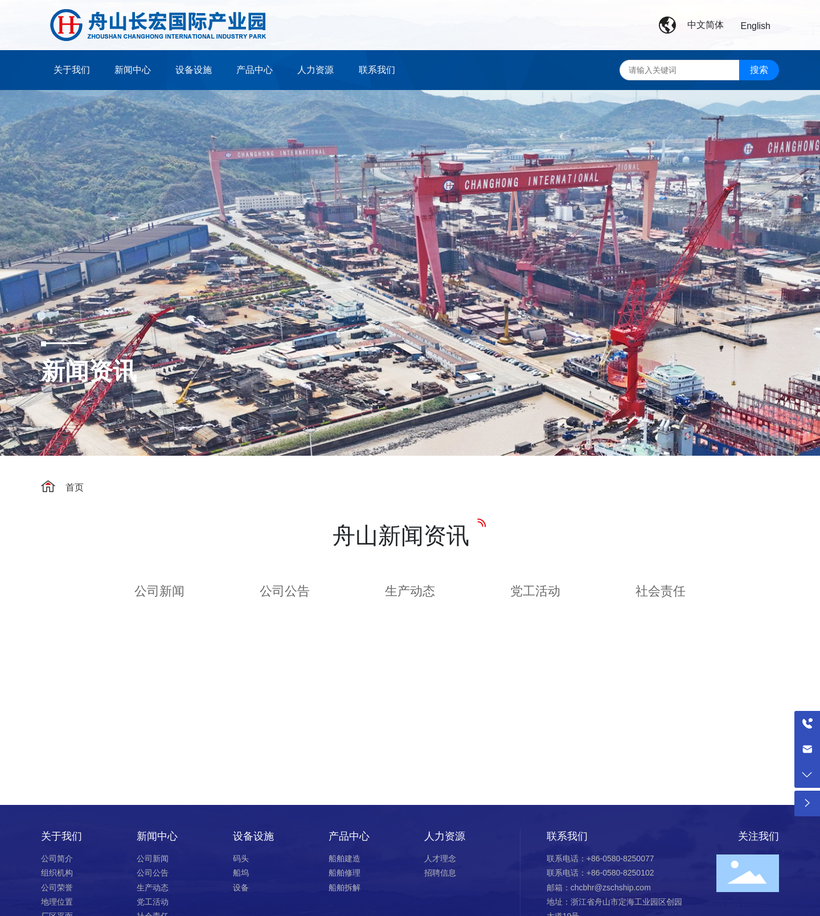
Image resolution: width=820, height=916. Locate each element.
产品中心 (349, 836)
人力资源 (444, 836)
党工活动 (535, 591)
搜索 (759, 70)
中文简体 (705, 25)
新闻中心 (157, 836)
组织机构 (58, 872)
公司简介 (57, 858)
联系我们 (567, 836)
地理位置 (57, 901)
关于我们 (61, 836)
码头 (242, 858)
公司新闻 (159, 591)
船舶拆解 (344, 887)
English (755, 26)
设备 (241, 887)
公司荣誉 (57, 887)
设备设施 (253, 836)
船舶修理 (346, 872)
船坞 (241, 872)
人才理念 (441, 858)
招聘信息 (440, 872)
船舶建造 (346, 858)
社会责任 (661, 591)
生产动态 (410, 591)
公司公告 (285, 591)
